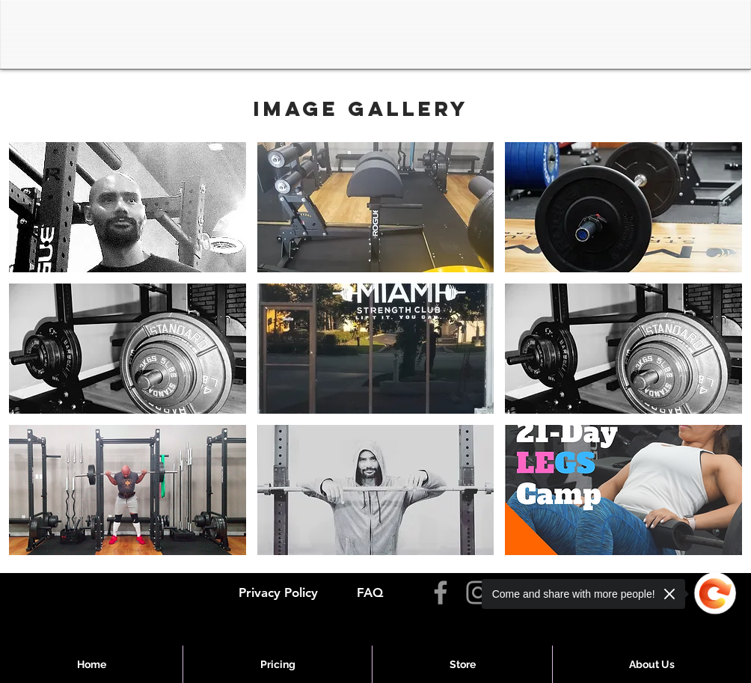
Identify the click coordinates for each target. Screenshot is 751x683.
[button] (127, 207)
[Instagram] (478, 592)
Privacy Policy (278, 592)
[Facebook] (440, 592)
